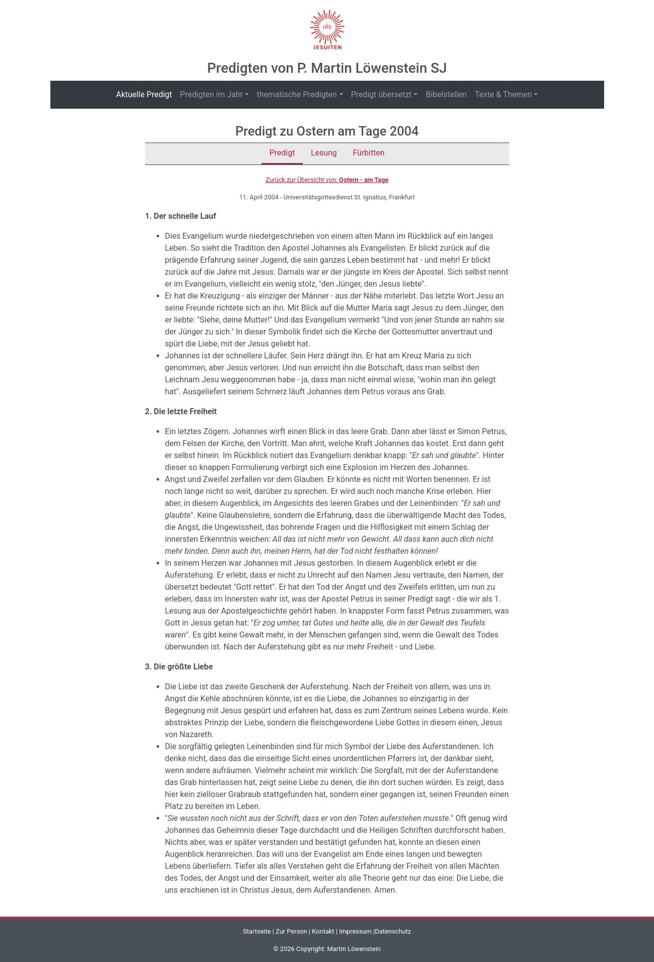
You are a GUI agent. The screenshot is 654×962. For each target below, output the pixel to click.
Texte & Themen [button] (503, 94)
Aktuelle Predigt (146, 94)
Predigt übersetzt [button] (381, 94)
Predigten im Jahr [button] (211, 94)
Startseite (257, 931)
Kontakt (323, 931)
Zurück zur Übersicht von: (326, 179)
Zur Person (291, 931)
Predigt (282, 153)
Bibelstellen (446, 94)
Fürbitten (369, 153)
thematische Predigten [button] (297, 94)
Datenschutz (393, 931)
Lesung (324, 153)
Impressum (355, 931)
